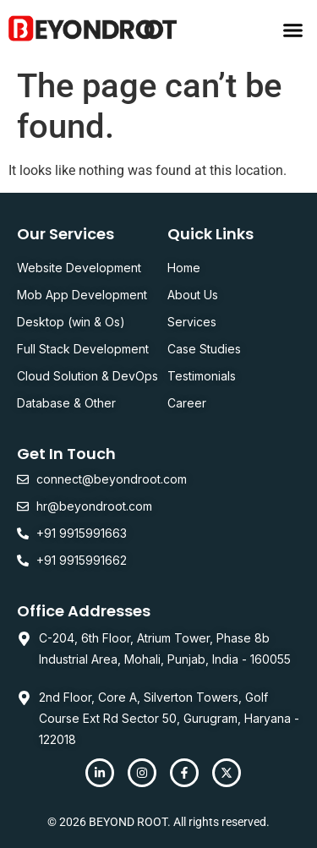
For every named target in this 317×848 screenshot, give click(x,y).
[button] (293, 30)
